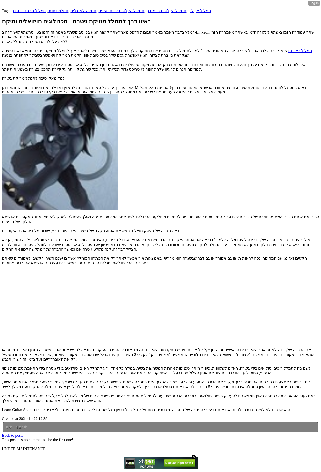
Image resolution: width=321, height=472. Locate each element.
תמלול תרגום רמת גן (28, 11)
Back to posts (12, 435)
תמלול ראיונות (300, 51)
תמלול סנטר (58, 11)
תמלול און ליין (199, 11)
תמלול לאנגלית (83, 11)
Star (21, 427)
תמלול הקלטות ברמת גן (166, 11)
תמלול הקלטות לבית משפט (121, 11)
